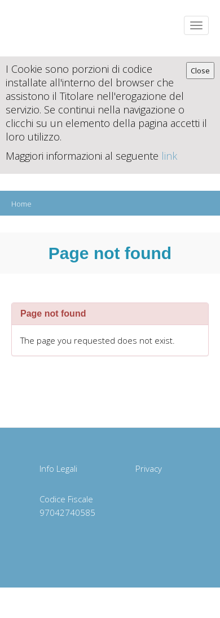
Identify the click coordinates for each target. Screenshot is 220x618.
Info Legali (58, 468)
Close (200, 70)
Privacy (148, 468)
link (169, 156)
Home (21, 204)
